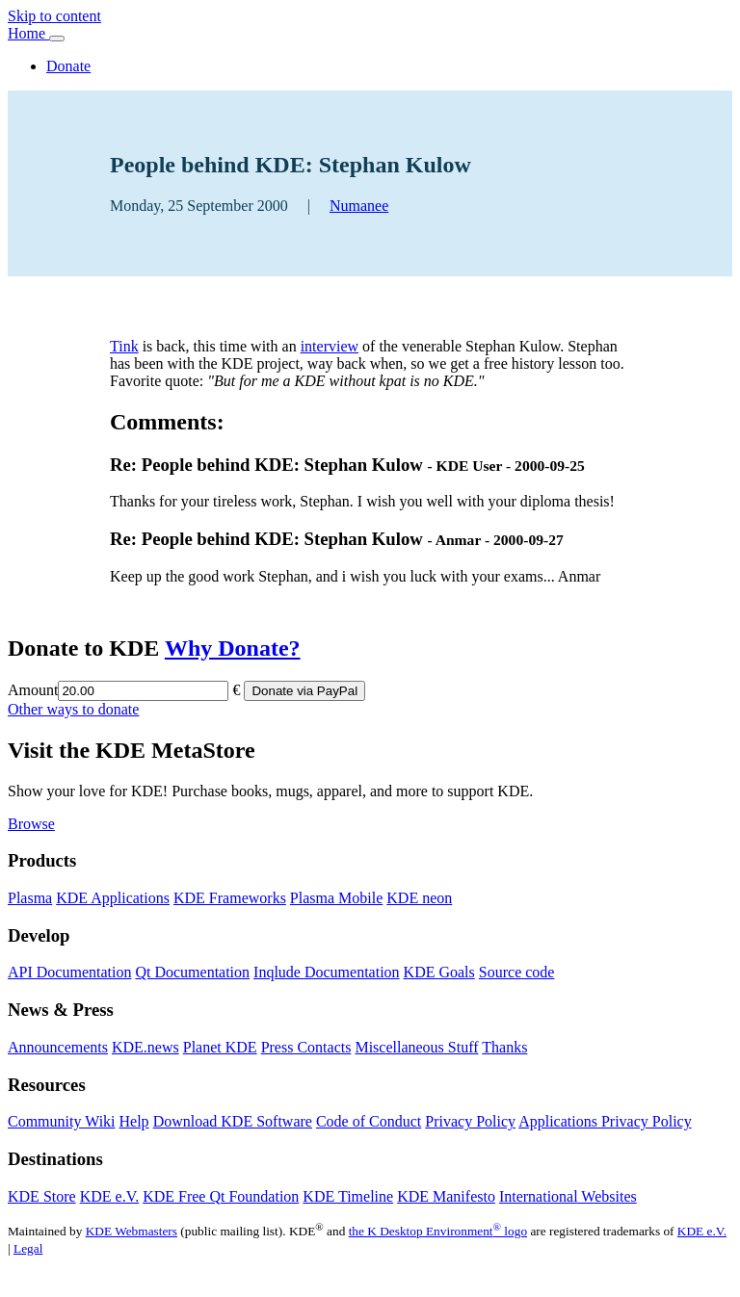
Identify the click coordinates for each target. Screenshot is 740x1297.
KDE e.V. (109, 1196)
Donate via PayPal (304, 691)
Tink (124, 346)
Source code (517, 972)
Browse (31, 824)
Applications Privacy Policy (605, 1121)
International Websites (568, 1196)
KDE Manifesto (446, 1196)
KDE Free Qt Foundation (221, 1196)
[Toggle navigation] (57, 38)
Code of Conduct (368, 1121)
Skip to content (54, 16)
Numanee (359, 205)
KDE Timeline (348, 1196)
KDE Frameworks (229, 898)
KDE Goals (439, 972)
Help (134, 1121)
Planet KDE (220, 1047)
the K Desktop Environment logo (438, 1231)
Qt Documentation (192, 972)
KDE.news (145, 1047)
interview (329, 346)
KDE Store (42, 1196)
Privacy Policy (470, 1121)
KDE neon (419, 898)
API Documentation (69, 972)
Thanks (504, 1047)
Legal (27, 1248)
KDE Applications (113, 898)
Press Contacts (306, 1047)
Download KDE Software (232, 1121)
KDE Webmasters (131, 1231)
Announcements (58, 1047)
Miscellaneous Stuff (416, 1047)
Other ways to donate (73, 709)
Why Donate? (233, 648)
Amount (33, 690)
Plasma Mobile (336, 898)
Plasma (30, 898)
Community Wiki (62, 1121)
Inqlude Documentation (326, 972)
